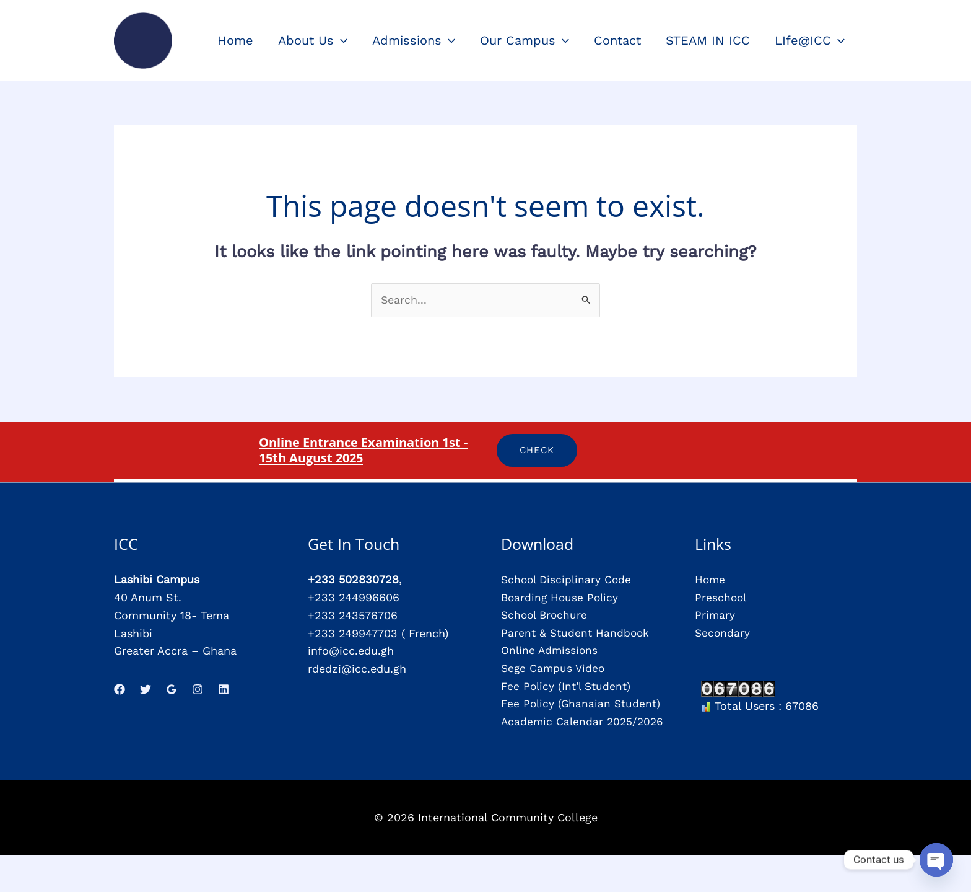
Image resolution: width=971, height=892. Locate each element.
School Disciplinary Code (568, 579)
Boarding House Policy (561, 597)
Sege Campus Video (554, 668)
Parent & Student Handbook (577, 633)
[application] (340, 40)
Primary (715, 615)
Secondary (723, 633)
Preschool (721, 597)
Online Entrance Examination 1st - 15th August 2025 (365, 449)
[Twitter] (145, 689)
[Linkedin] (223, 689)
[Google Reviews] (171, 689)
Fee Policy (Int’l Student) (568, 686)
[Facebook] (119, 689)
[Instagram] (197, 689)
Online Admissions (550, 651)
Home (710, 579)
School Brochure (546, 615)
